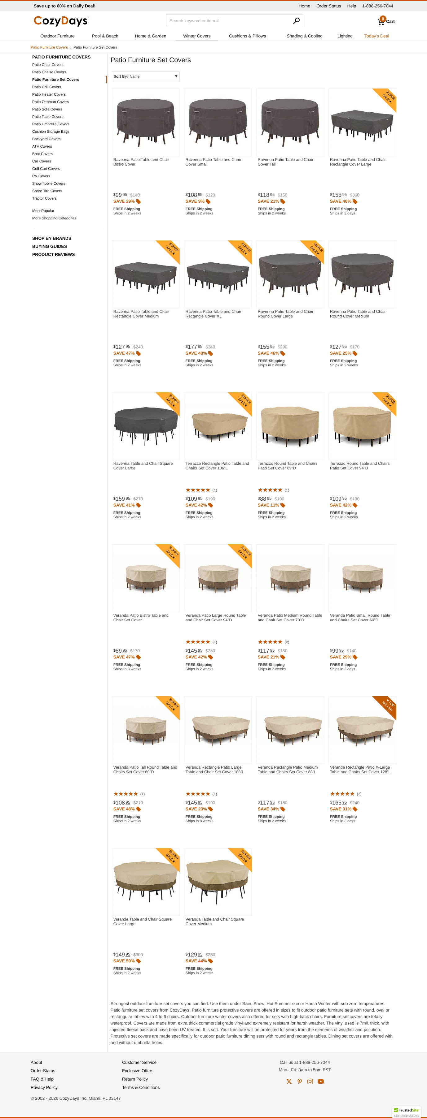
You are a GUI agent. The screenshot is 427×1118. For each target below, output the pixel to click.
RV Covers (41, 176)
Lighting (345, 35)
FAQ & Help (42, 1079)
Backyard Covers (46, 139)
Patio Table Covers (48, 116)
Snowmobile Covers (48, 183)
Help (351, 5)
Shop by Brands (51, 238)
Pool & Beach (105, 35)
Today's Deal (376, 35)
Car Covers (41, 161)
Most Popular (43, 211)
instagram (310, 1081)
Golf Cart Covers (46, 168)
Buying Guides (49, 246)
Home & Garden (150, 35)
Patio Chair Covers (48, 65)
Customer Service (139, 1062)
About (36, 1062)
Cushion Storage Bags (50, 131)
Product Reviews (53, 254)
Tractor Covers (44, 198)
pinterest (300, 1081)
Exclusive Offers (137, 1070)
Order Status (328, 5)
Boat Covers (42, 154)
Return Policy (135, 1079)
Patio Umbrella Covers (50, 124)
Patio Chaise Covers (49, 72)
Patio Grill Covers (46, 87)
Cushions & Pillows (247, 35)
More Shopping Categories (54, 218)
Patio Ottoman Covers (50, 102)
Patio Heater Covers (49, 94)
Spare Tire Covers (47, 191)
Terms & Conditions (141, 1087)
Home (304, 5)
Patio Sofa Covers (47, 109)
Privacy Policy (44, 1087)
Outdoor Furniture (58, 35)
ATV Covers (42, 146)
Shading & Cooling (305, 35)
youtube (321, 1081)
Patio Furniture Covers (49, 47)
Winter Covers (197, 35)
